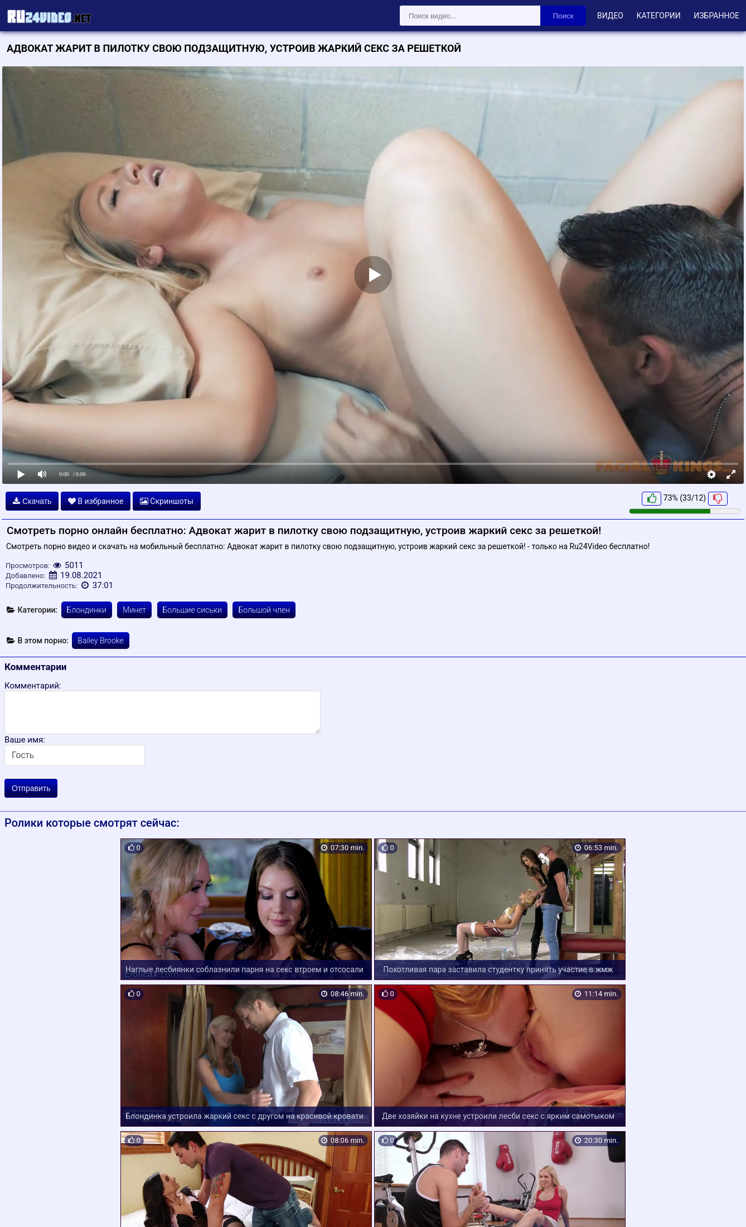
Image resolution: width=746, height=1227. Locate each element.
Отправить (31, 788)
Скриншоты (166, 501)
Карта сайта (25, 1205)
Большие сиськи (192, 609)
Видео (610, 15)
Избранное (716, 15)
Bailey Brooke (100, 640)
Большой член (264, 609)
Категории (658, 15)
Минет (134, 609)
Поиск (563, 16)
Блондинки (86, 609)
